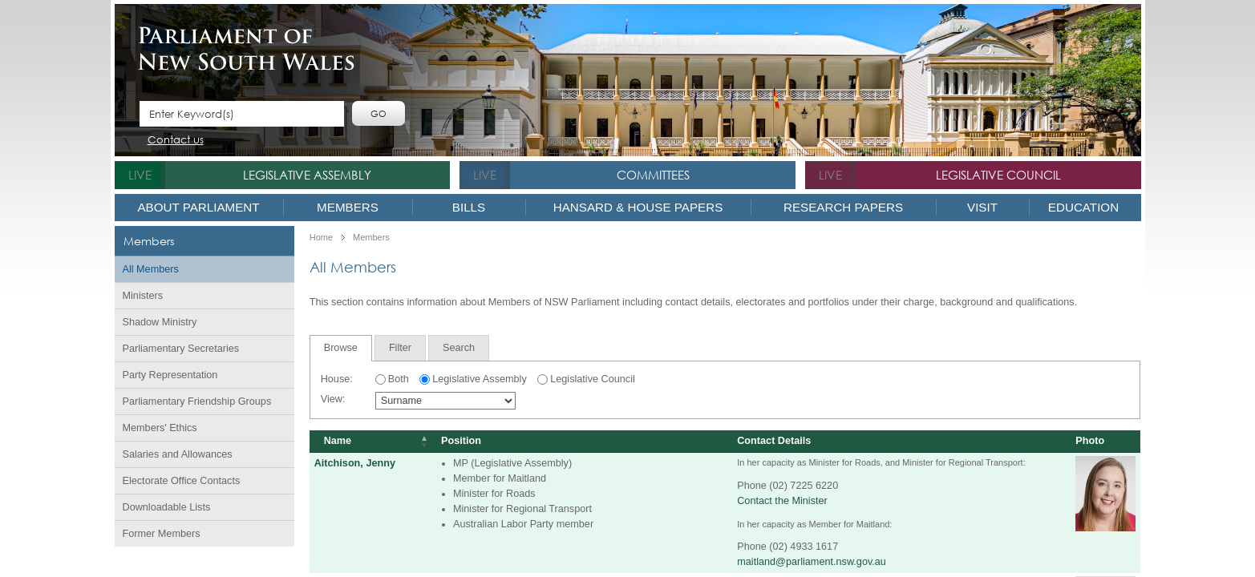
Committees (653, 175)
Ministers (143, 295)
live (140, 175)
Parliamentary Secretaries (181, 348)
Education (1083, 207)
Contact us (176, 140)
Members (348, 207)
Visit (982, 207)
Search (459, 347)
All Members (151, 269)
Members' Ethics (160, 428)
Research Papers (843, 207)
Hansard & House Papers (638, 207)
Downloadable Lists (167, 507)
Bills (468, 207)
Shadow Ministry (160, 322)
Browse (341, 347)
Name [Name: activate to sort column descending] (337, 440)
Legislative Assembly (307, 175)
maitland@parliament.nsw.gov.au (811, 561)
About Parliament (198, 207)
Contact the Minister (782, 500)
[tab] (341, 348)
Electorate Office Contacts (182, 480)
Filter (400, 347)
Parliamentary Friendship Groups (197, 401)
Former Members (161, 533)
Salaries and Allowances (178, 454)
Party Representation (170, 375)
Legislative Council (998, 175)
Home (321, 237)
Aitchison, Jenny (354, 463)
